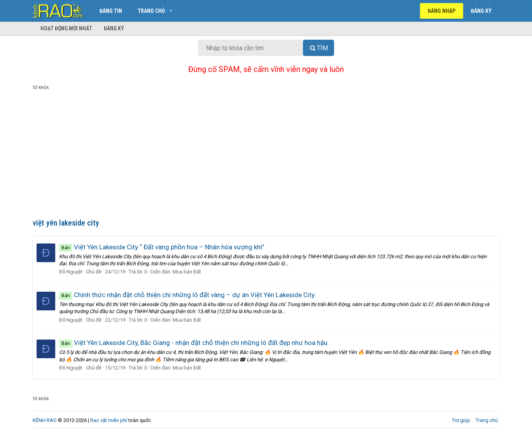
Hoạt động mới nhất (66, 28)
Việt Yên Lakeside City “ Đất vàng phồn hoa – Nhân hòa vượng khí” (162, 247)
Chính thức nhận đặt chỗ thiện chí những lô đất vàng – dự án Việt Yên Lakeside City (187, 295)
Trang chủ (151, 11)
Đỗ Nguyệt (71, 272)
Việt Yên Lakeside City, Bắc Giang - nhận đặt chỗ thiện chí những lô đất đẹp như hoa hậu (194, 343)
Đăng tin (111, 11)
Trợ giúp (461, 420)
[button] (171, 11)
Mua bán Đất (187, 272)
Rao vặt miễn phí (108, 420)
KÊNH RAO (45, 420)
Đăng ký (114, 28)
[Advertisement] (266, 156)
